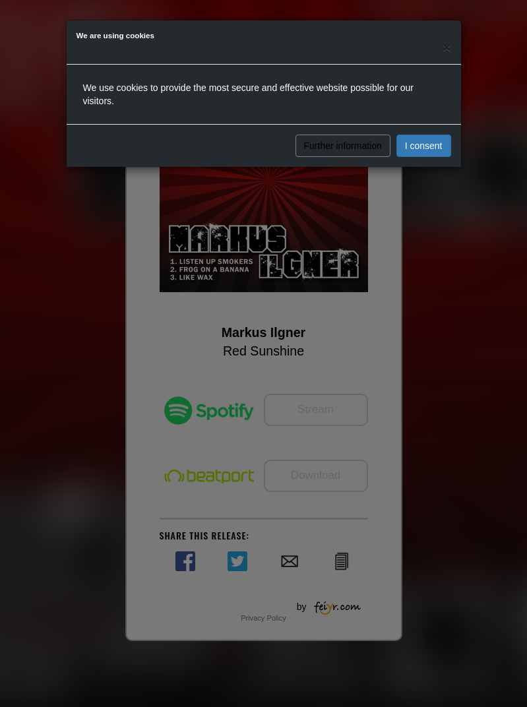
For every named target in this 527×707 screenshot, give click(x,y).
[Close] (446, 47)
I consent (424, 145)
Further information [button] (343, 145)
